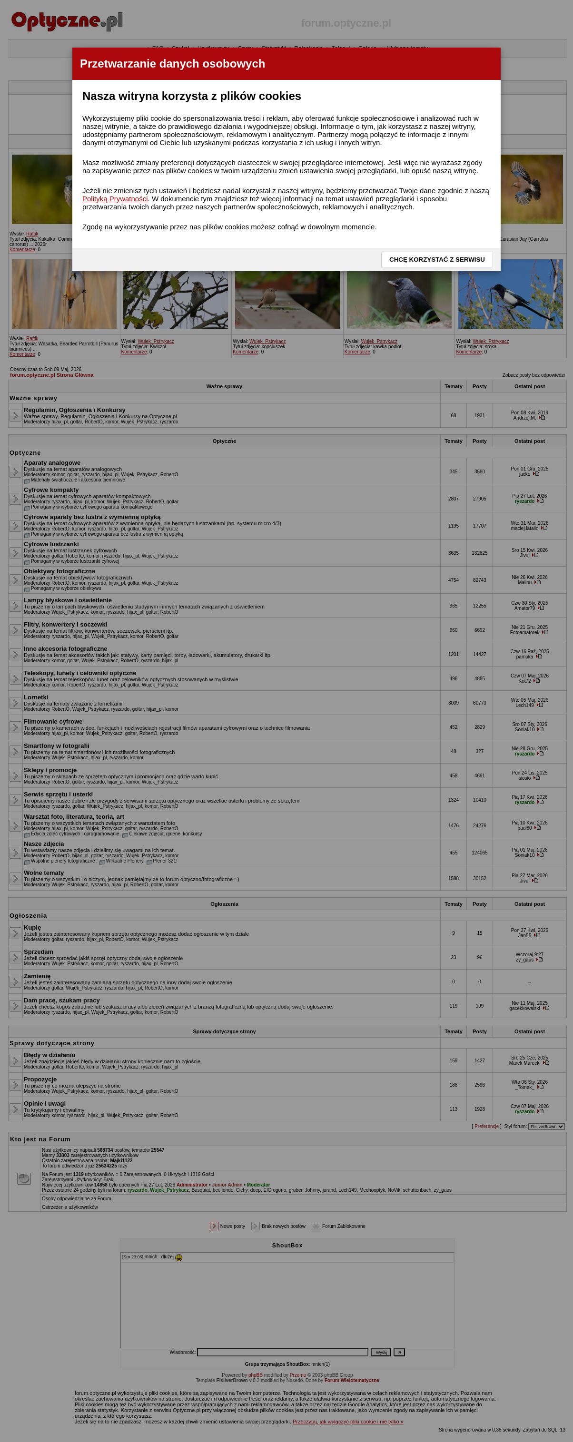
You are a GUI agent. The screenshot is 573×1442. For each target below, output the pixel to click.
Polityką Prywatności (115, 199)
